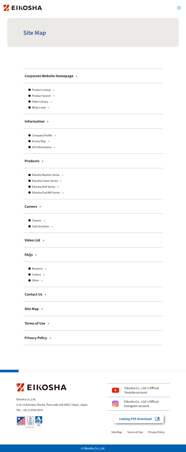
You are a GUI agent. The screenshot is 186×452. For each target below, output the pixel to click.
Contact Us (33, 294)
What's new (39, 107)
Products (32, 160)
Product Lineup (41, 90)
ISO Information (41, 147)
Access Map (39, 141)
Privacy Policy (36, 337)
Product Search (41, 96)
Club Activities (40, 226)
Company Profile (42, 135)
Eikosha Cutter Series (45, 181)
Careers (31, 206)
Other (35, 280)
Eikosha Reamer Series (46, 175)
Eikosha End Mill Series (46, 192)
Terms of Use (35, 323)
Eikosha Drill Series (43, 186)
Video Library (40, 101)
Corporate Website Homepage (49, 75)
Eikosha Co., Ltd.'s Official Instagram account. (141, 403)
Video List (32, 240)
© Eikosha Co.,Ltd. (93, 448)
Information (35, 121)
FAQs (29, 254)
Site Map (32, 308)
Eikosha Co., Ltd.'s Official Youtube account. (141, 390)
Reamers (37, 268)
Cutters (36, 274)
